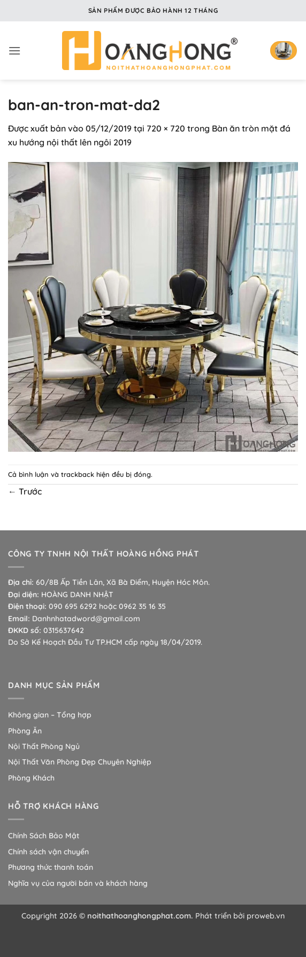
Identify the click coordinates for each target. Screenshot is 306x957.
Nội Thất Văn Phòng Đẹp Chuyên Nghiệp (79, 762)
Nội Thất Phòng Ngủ (44, 746)
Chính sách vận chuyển (48, 851)
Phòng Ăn (25, 731)
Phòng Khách (31, 778)
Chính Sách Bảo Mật (43, 835)
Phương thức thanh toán (50, 867)
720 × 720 (166, 128)
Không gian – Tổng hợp (49, 715)
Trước (25, 491)
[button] (14, 50)
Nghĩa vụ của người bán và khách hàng (78, 883)
